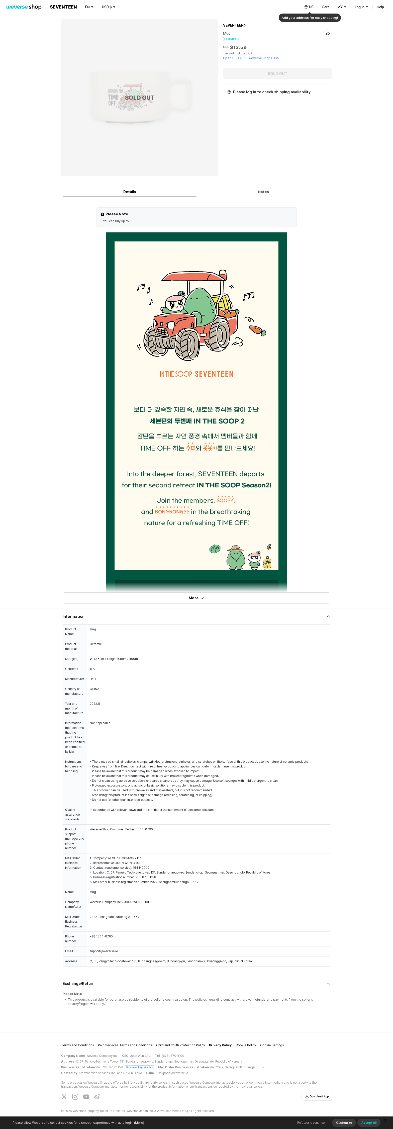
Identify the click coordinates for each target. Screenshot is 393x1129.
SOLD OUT (277, 73)
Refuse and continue (311, 1122)
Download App (317, 1097)
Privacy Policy (220, 1045)
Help (380, 7)
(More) (138, 1122)
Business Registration (139, 1067)
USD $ (107, 7)
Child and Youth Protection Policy (180, 1045)
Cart (325, 7)
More (196, 598)
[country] (309, 7)
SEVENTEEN (233, 25)
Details (129, 192)
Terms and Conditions (77, 1045)
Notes (263, 192)
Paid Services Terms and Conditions (125, 1045)
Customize (344, 1122)
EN (87, 7)
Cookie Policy (246, 1045)
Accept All (368, 1122)
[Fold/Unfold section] (196, 616)
